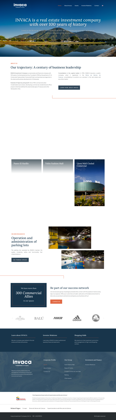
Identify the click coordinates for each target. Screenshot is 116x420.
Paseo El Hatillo (68, 368)
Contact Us (47, 371)
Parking (66, 375)
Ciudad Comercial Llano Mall (72, 371)
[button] (12, 318)
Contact (96, 5)
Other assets (68, 378)
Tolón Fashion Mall (69, 364)
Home (59, 5)
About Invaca (68, 5)
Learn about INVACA (19, 335)
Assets (76, 5)
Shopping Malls (80, 335)
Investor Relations (86, 5)
